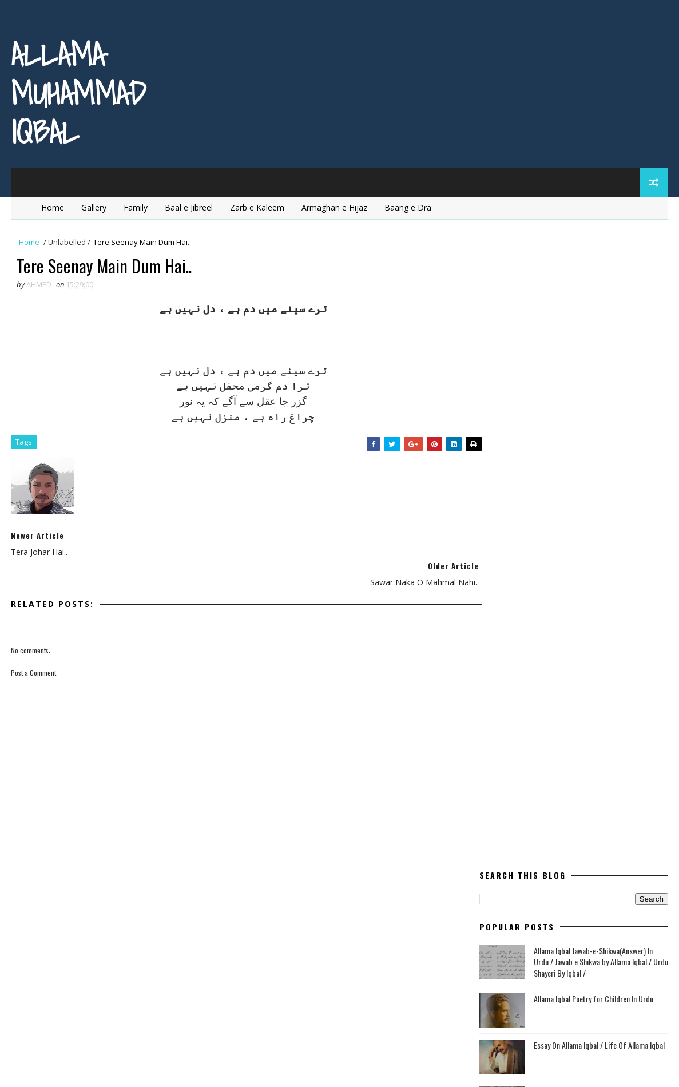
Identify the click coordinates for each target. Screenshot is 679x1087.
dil (491, 620)
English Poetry (555, 620)
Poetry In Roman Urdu (527, 800)
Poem (559, 740)
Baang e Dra (407, 205)
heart (616, 640)
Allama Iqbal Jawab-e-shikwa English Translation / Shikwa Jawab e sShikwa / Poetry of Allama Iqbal (591, 466)
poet (608, 740)
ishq (494, 680)
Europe (498, 640)
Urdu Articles (512, 921)
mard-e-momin (591, 700)
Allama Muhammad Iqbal (78, 93)
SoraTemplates (68, 1067)
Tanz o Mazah (566, 900)
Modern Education (520, 720)
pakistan (502, 740)
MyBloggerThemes (127, 1067)
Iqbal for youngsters (576, 660)
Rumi (585, 880)
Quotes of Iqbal (515, 880)
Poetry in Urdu (514, 820)
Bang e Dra (587, 600)
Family (135, 205)
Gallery (93, 205)
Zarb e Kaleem (256, 205)
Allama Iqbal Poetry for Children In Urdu (594, 362)
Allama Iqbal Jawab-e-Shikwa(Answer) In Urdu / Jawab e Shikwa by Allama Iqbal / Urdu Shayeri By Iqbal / (601, 325)
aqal (553, 580)
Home (52, 205)
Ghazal (556, 640)
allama (499, 580)
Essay (628, 620)
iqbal (495, 660)
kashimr (548, 680)
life (601, 680)
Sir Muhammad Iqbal (564, 503)
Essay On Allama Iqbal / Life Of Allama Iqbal (599, 409)
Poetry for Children (523, 760)
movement (606, 720)
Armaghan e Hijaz (334, 205)
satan (497, 900)
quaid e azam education (530, 840)
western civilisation (524, 941)
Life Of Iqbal (508, 700)
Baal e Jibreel (188, 205)
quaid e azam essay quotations (544, 860)
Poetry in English (518, 780)
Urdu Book (588, 921)
